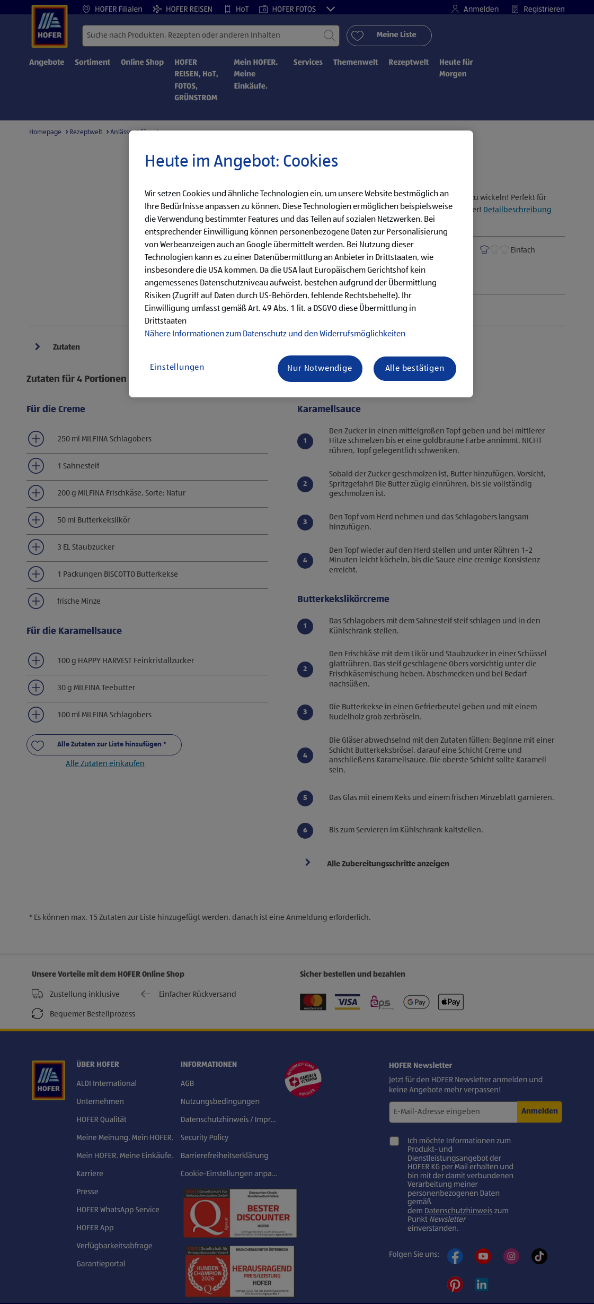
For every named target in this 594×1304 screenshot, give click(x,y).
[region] (301, 264)
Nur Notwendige (319, 368)
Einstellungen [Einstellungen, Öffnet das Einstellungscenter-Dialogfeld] (177, 367)
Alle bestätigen (415, 368)
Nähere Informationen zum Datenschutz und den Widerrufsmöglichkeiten (275, 334)
